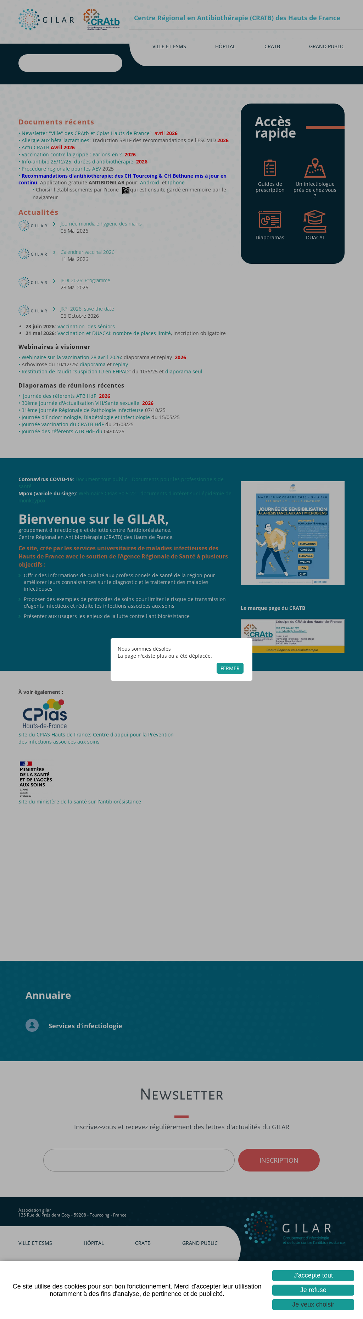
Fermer (230, 668)
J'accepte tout (313, 1275)
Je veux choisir (313, 1304)
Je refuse (313, 1289)
